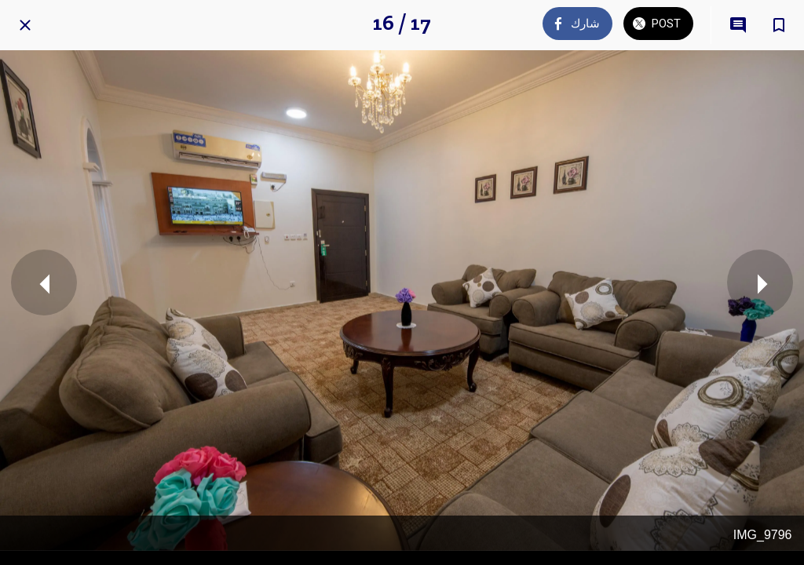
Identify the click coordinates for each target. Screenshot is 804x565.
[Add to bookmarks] (779, 25)
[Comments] (738, 25)
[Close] (25, 25)
